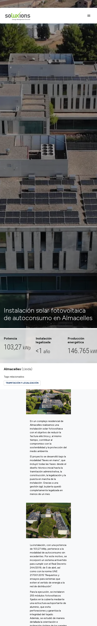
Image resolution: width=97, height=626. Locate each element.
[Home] (17, 15)
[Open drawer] (89, 16)
